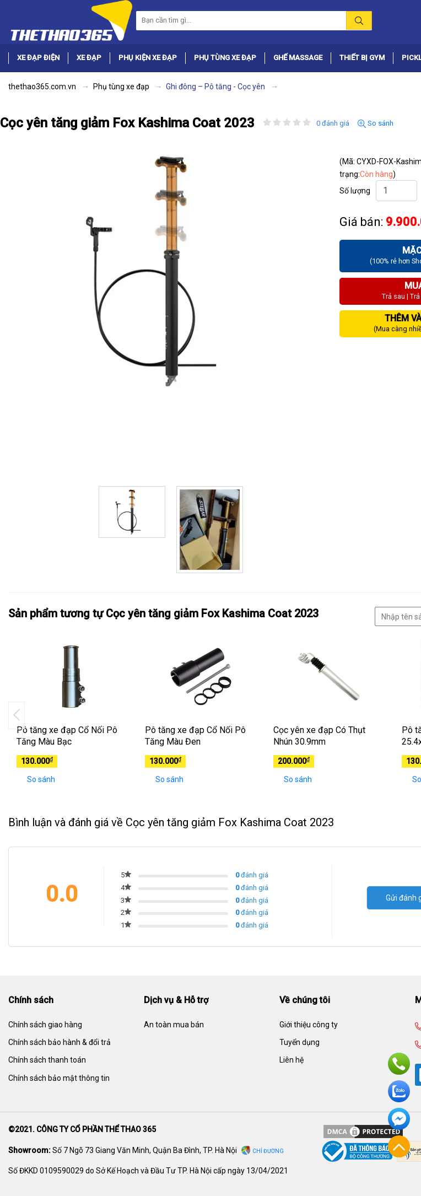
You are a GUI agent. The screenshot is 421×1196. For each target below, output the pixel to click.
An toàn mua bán (174, 1024)
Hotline (399, 1064)
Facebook (399, 1119)
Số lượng (354, 190)
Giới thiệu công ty (308, 1024)
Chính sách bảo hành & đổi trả (59, 1042)
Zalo (399, 1091)
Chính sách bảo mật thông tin (59, 1078)
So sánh (375, 123)
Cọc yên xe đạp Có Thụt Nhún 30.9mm (319, 736)
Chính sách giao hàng (45, 1024)
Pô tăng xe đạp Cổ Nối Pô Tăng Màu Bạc (67, 736)
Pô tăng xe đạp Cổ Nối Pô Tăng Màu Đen (195, 736)
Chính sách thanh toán (47, 1059)
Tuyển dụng (299, 1042)
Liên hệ (291, 1059)
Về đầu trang (399, 1146)
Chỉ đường (268, 1151)
